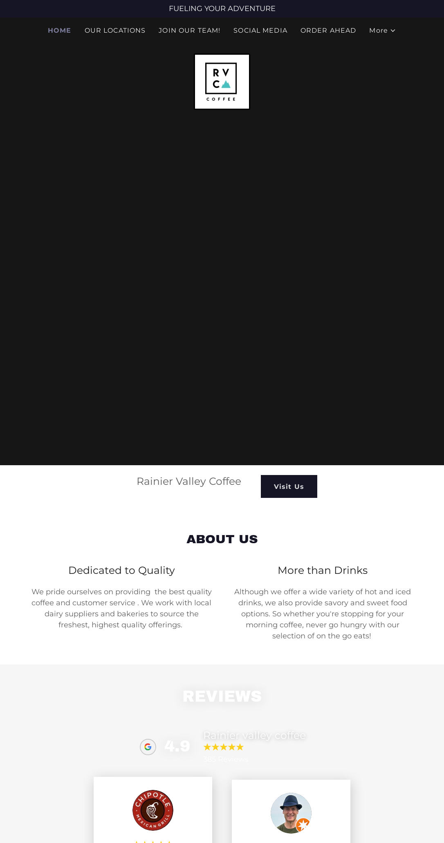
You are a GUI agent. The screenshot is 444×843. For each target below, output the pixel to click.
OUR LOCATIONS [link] (115, 30)
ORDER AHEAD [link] (328, 30)
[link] (222, 81)
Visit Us (289, 487)
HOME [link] (60, 30)
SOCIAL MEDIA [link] (260, 30)
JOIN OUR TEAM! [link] (189, 30)
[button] (382, 31)
